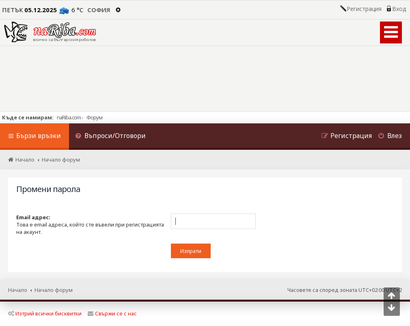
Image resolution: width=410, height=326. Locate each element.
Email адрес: (33, 217)
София (98, 10)
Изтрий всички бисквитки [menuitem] (45, 313)
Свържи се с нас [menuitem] (112, 313)
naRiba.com (69, 117)
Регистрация (364, 9)
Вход (399, 9)
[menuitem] (110, 136)
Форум (94, 117)
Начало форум (54, 290)
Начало (17, 290)
